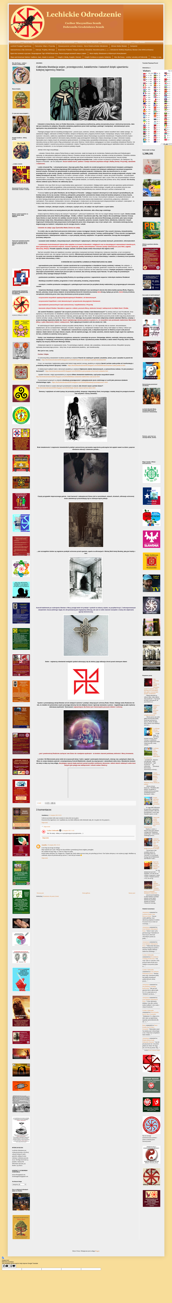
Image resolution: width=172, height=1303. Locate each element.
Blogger (97, 1251)
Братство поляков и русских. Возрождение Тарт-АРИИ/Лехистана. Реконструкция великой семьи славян (48, 53)
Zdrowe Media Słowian (119, 46)
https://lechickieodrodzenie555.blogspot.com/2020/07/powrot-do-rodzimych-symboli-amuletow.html (74, 360)
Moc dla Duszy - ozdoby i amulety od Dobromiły (130, 57)
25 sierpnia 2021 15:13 (54, 845)
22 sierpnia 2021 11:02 (68, 830)
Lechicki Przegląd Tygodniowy (21, 46)
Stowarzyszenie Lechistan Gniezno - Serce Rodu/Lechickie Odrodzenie (83, 46)
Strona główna (15, 42)
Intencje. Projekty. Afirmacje (45, 50)
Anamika (44, 845)
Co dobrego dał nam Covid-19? (156, 730)
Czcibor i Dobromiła (53, 830)
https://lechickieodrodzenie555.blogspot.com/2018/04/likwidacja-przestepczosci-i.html (80, 382)
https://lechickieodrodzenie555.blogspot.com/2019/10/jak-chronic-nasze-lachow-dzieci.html (66, 388)
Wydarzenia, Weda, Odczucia (88, 42)
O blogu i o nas (156, 57)
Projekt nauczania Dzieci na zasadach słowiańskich (156, 802)
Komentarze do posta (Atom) (51, 896)
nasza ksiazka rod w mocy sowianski (149, 1027)
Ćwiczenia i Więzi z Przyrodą (45, 46)
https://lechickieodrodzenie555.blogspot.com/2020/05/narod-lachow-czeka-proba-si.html (96, 365)
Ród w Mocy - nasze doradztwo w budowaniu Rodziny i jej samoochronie (49, 42)
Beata (143, 1025)
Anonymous (145, 912)
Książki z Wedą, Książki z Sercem (69, 57)
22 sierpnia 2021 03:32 (55, 815)
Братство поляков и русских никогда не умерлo (156, 865)
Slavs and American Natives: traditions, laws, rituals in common (32, 57)
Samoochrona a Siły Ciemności (21, 50)
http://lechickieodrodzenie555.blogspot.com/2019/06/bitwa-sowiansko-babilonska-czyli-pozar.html (68, 377)
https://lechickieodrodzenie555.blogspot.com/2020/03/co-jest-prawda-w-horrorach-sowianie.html (76, 371)
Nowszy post (40, 893)
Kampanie (133, 46)
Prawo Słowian (140, 42)
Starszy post (132, 893)
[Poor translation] (12, 1266)
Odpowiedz (45, 822)
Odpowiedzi (47, 826)
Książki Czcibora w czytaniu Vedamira (98, 57)
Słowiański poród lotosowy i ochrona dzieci (116, 42)
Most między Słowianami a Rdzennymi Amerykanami (108, 53)
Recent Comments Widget (154, 1050)
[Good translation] (5, 1266)
